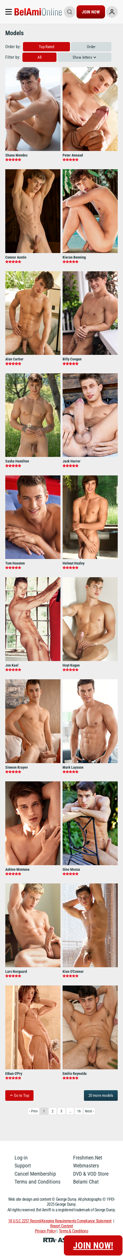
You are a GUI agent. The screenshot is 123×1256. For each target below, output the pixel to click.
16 (79, 1111)
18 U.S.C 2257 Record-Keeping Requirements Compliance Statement (59, 1220)
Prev (34, 1111)
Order (91, 46)
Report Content (61, 1226)
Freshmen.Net (87, 1157)
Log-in (21, 1157)
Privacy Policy (45, 1231)
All (39, 57)
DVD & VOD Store (90, 1174)
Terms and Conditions (37, 1182)
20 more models (100, 1095)
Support (23, 1165)
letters (87, 57)
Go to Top (21, 1095)
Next (88, 1111)
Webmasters (86, 1165)
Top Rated (46, 46)
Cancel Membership (35, 1174)
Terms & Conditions (73, 1231)
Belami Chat (86, 1182)
